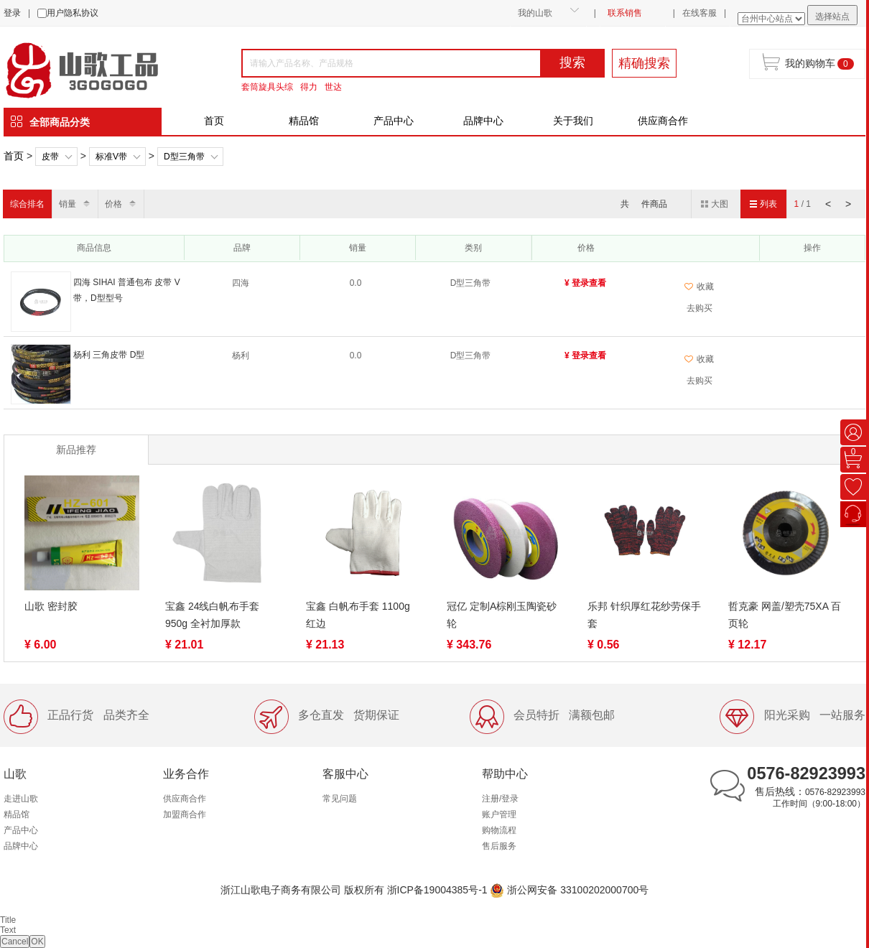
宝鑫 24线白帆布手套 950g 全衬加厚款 (212, 614)
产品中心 (393, 120)
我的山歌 (535, 13)
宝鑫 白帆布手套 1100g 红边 (358, 614)
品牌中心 (483, 120)
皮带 (50, 157)
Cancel (14, 942)
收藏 (699, 287)
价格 (113, 204)
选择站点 (832, 16)
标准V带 (111, 157)
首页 (214, 120)
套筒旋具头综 (267, 87)
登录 (12, 13)
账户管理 (499, 814)
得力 (308, 87)
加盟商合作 (184, 814)
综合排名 (27, 204)
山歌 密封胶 (51, 606)
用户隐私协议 (72, 13)
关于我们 (573, 120)
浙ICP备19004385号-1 (437, 890)
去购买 (699, 308)
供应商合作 (663, 120)
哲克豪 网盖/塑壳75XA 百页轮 (784, 614)
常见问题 (339, 799)
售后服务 (499, 846)
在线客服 (699, 13)
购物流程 (499, 830)
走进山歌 (21, 799)
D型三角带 (184, 157)
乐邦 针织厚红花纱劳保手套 (644, 614)
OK (37, 942)
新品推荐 (76, 449)
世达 (333, 87)
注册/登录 (500, 799)
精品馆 (304, 120)
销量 (67, 204)
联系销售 (625, 13)
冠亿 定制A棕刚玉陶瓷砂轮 (502, 614)
